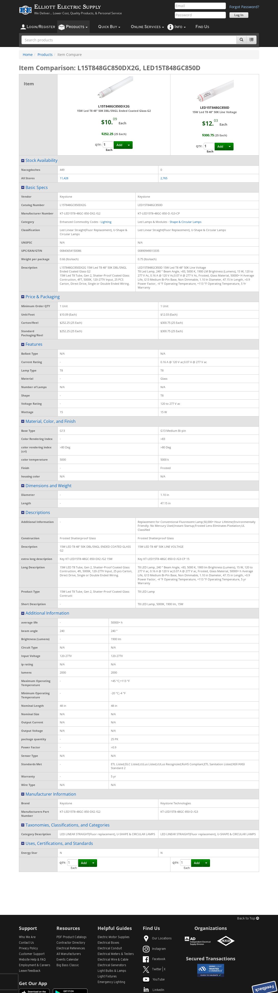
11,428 (64, 178)
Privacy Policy (28, 948)
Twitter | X (154, 969)
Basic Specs (37, 187)
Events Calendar (67, 959)
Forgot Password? (244, 6)
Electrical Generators (112, 965)
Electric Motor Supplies (114, 937)
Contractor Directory (70, 942)
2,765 (163, 178)
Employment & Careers (34, 965)
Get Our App (33, 983)
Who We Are (27, 937)
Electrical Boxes (108, 942)
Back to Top (248, 918)
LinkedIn (153, 990)
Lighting (106, 222)
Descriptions (38, 512)
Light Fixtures (107, 976)
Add (119, 145)
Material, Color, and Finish (51, 421)
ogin (41, 27)
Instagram (154, 949)
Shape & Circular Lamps (185, 222)
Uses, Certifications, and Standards (59, 843)
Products (45, 54)
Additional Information (47, 613)
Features (34, 344)
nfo (180, 27)
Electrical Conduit (110, 948)
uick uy (109, 27)
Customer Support (31, 954)
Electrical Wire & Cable (113, 959)
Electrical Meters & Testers (116, 954)
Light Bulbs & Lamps (112, 971)
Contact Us (26, 942)
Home (28, 54)
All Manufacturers (68, 954)
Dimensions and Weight (49, 485)
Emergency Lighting (111, 982)
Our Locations (157, 938)
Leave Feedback (29, 971)
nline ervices (147, 27)
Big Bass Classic (67, 965)
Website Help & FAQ (32, 959)
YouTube (154, 979)
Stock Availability (41, 160)
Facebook (154, 959)
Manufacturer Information (51, 794)
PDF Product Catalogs (71, 937)
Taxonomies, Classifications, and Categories (68, 825)
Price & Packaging (43, 297)
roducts (77, 27)
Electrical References (70, 948)
